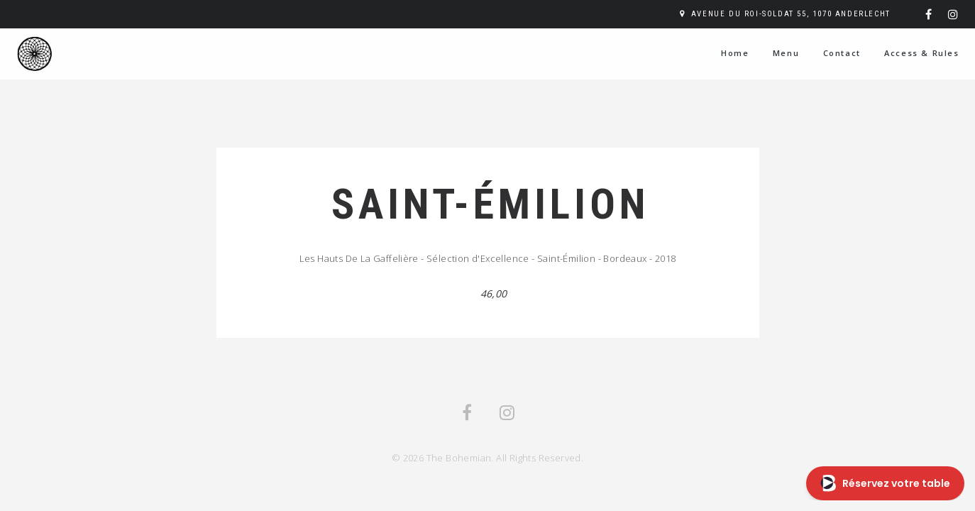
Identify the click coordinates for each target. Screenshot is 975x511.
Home (735, 53)
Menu (786, 53)
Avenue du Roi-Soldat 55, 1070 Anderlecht (791, 13)
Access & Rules (921, 53)
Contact (842, 53)
